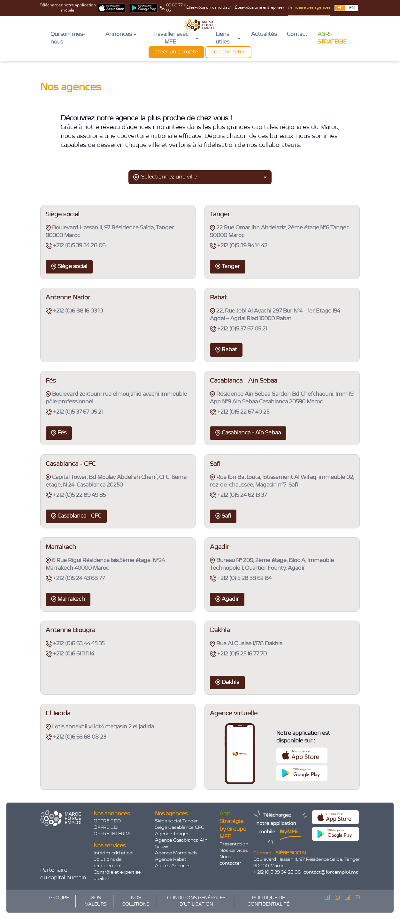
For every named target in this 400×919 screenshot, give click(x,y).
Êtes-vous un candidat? (208, 8)
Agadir (227, 599)
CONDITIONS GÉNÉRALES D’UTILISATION (196, 901)
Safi (223, 516)
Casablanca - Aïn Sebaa (248, 433)
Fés (58, 433)
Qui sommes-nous (67, 38)
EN (352, 8)
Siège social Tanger (176, 821)
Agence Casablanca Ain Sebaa (181, 843)
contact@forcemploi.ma (331, 872)
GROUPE (59, 898)
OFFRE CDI (106, 827)
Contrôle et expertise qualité (117, 875)
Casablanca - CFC (76, 516)
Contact (297, 34)
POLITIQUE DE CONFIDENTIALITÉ (268, 901)
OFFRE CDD (107, 821)
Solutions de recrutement (108, 862)
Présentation (233, 844)
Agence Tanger (171, 834)
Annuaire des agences (309, 8)
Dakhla (227, 682)
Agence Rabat (170, 859)
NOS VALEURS (96, 901)
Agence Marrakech (176, 853)
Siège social (69, 267)
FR (340, 8)
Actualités (264, 34)
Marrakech (68, 599)
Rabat (226, 350)
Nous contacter (230, 860)
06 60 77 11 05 (176, 8)
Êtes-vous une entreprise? (259, 8)
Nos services (233, 850)
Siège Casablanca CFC (179, 827)
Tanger (227, 267)
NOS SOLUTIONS (136, 901)
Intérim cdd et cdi (114, 853)
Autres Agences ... (175, 866)
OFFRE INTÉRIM (112, 834)
